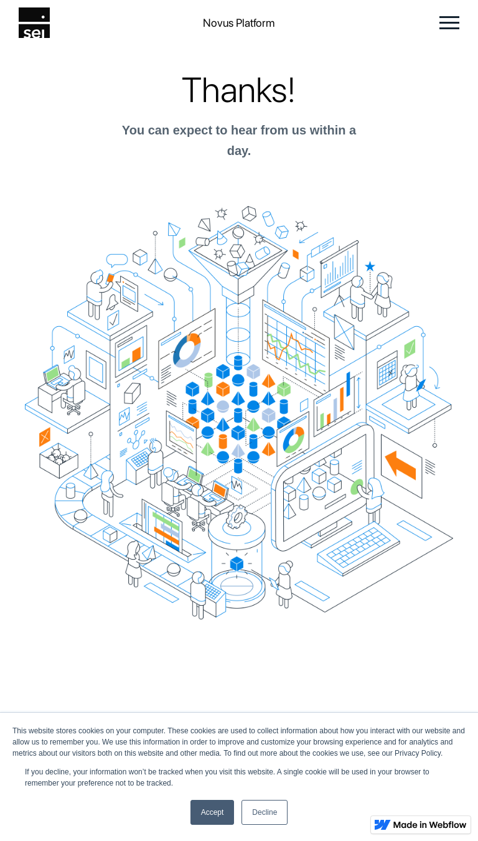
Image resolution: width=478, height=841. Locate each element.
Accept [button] (212, 812)
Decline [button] (264, 812)
